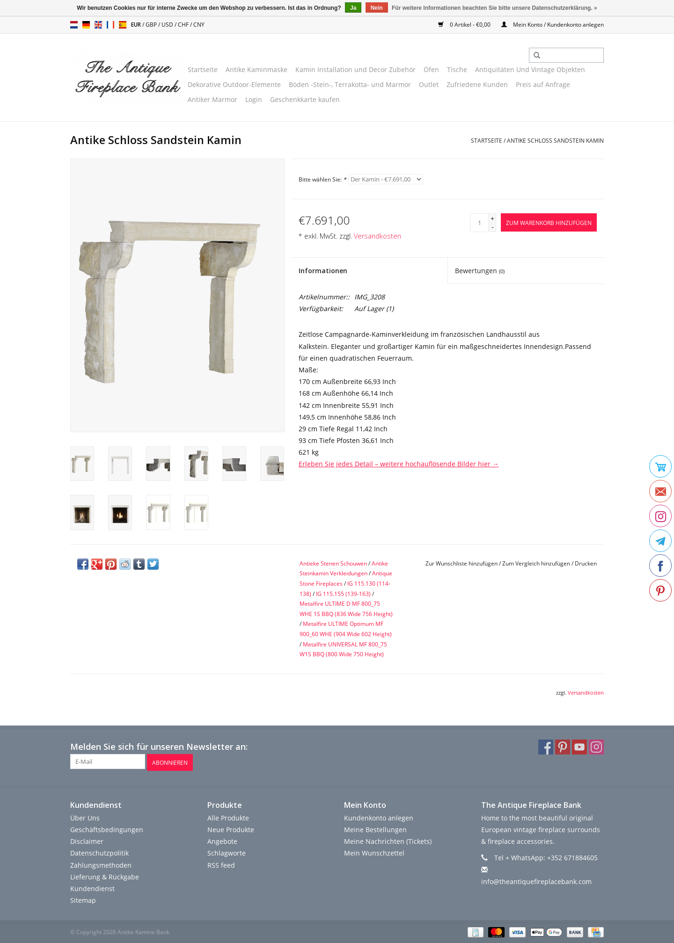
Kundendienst (92, 887)
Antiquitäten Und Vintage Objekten (530, 69)
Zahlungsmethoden (101, 863)
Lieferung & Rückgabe (104, 875)
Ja (353, 8)
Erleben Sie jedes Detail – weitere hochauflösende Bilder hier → (399, 463)
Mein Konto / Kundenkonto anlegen (552, 25)
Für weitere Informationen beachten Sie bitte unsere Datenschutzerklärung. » (494, 8)
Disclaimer (86, 839)
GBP (152, 25)
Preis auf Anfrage (543, 84)
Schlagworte (226, 851)
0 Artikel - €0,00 (465, 25)
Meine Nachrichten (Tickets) (388, 839)
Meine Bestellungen (375, 828)
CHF (184, 25)
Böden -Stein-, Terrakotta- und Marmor (350, 84)
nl (74, 25)
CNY (199, 25)
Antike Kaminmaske (256, 69)
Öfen (431, 69)
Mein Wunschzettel (374, 851)
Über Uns (85, 816)
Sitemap (83, 898)
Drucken (586, 563)
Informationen (323, 270)
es (122, 25)
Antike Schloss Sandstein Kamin (555, 141)
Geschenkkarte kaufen (305, 99)
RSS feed (221, 863)
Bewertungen (480, 270)
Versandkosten (377, 236)
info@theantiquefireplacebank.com (536, 880)
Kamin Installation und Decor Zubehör (355, 69)
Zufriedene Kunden (477, 84)
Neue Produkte (230, 828)
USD (168, 25)
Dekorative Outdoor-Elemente (234, 84)
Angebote (222, 839)
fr (110, 25)
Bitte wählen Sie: (322, 179)
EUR (136, 25)
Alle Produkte (228, 816)
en (98, 25)
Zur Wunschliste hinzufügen (461, 563)
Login (253, 99)
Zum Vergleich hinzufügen (536, 563)
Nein (377, 8)
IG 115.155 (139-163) (343, 594)
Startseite (203, 69)
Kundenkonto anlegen (378, 816)
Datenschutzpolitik (99, 851)
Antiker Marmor (212, 99)
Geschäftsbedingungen (106, 828)
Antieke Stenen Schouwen (333, 563)
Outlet (429, 84)
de (86, 25)
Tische (457, 69)
